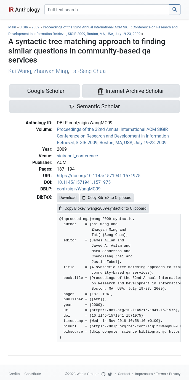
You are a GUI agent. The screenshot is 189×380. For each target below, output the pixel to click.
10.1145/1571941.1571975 (84, 182)
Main (12, 27)
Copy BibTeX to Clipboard (106, 197)
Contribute (32, 374)
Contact (124, 374)
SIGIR (24, 27)
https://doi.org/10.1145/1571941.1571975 (98, 175)
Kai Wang (19, 71)
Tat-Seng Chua (88, 71)
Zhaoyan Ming (51, 71)
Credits (14, 374)
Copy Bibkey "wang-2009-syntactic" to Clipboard (103, 208)
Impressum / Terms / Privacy (157, 374)
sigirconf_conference (77, 155)
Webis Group (86, 374)
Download (67, 197)
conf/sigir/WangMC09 (78, 189)
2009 (35, 27)
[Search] (106, 9)
